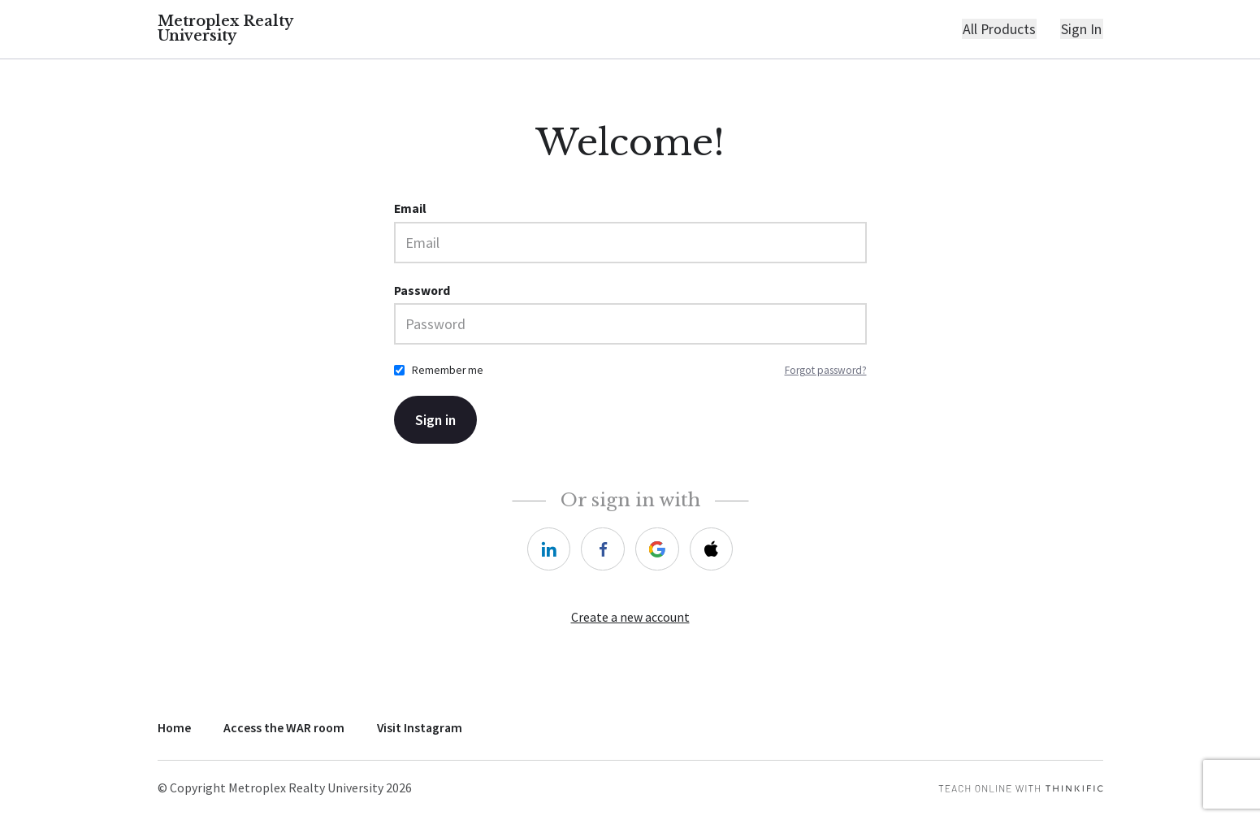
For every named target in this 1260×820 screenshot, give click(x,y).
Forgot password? (826, 371)
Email (410, 209)
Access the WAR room (283, 727)
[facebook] (603, 549)
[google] (657, 549)
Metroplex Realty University (226, 29)
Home (174, 727)
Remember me (447, 371)
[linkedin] (548, 549)
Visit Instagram (419, 727)
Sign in (436, 420)
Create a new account (630, 618)
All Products (1002, 29)
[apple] (712, 549)
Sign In (1083, 29)
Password (422, 290)
